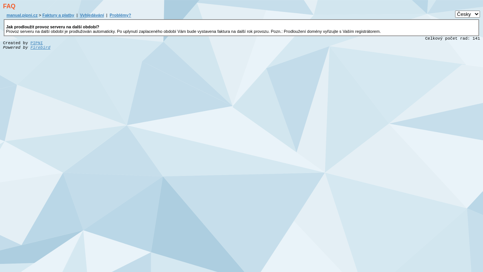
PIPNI (37, 43)
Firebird (41, 47)
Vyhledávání (92, 15)
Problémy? (120, 15)
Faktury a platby (58, 15)
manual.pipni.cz (22, 15)
